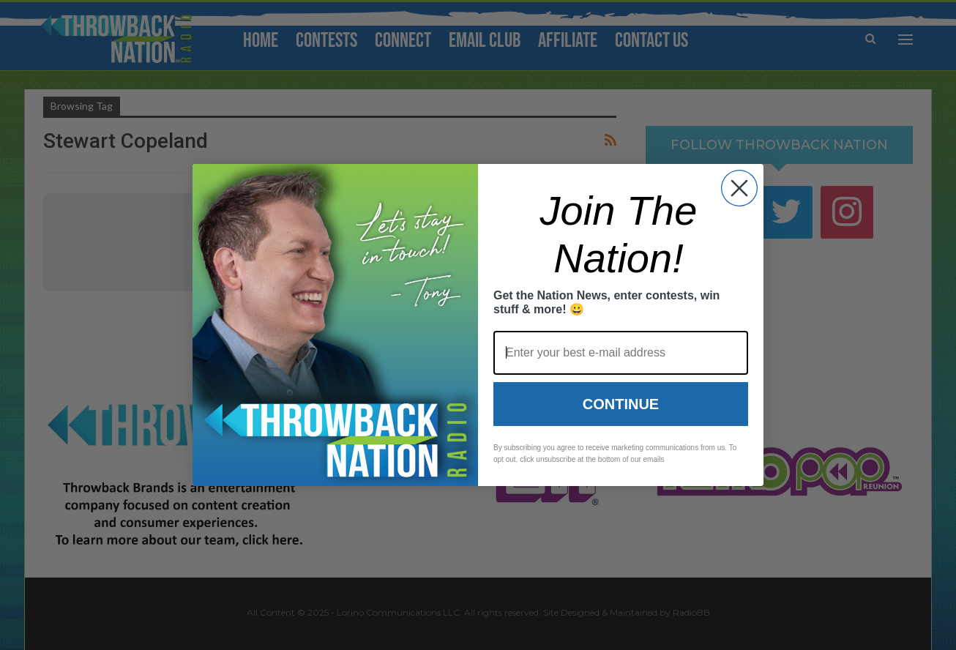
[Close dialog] (739, 188)
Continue (621, 404)
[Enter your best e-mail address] (620, 353)
